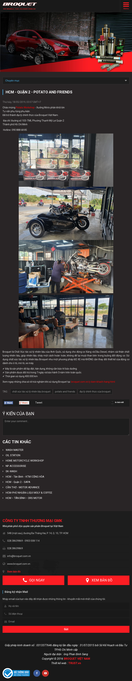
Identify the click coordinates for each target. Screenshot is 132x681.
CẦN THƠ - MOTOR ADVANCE (23, 487)
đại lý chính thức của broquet (95, 391)
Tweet (38, 402)
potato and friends (65, 391)
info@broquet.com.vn (19, 556)
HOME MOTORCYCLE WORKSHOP (25, 460)
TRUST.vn (74, 663)
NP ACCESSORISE (16, 466)
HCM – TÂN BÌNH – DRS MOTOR (24, 498)
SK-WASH (11, 471)
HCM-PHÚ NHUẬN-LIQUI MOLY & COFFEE (29, 492)
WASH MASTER (14, 450)
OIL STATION (13, 455)
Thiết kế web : (59, 663)
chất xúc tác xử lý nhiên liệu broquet (31, 391)
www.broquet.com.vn (18, 563)
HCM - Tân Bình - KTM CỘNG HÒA (25, 476)
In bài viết (119, 402)
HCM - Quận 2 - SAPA (18, 482)
